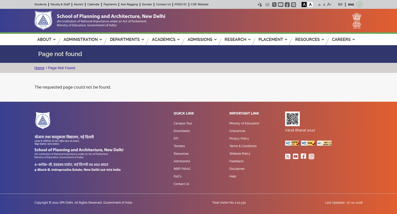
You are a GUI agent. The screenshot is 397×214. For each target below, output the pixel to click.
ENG (351, 4)
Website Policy (239, 153)
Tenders (179, 146)
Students (40, 4)
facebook (287, 4)
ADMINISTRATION (83, 39)
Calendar (93, 4)
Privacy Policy (239, 138)
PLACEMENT (273, 39)
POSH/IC (181, 4)
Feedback (236, 161)
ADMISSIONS (202, 39)
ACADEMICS (166, 39)
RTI (176, 138)
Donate (147, 4)
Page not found (60, 54)
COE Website (200, 4)
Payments (110, 4)
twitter (274, 4)
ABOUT (46, 39)
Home (39, 68)
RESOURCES (309, 39)
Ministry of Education (244, 123)
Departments (127, 39)
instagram (293, 4)
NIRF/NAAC (182, 169)
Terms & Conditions (243, 146)
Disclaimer (237, 169)
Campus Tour (183, 123)
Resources (181, 153)
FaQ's (178, 176)
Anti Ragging (129, 4)
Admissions (182, 161)
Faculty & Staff (60, 4)
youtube (280, 4)
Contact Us (163, 4)
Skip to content (259, 4)
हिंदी (340, 4)
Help (232, 176)
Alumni (78, 4)
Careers (343, 39)
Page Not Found (61, 68)
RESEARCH (237, 39)
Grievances (237, 131)
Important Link (244, 114)
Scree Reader (267, 4)
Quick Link (184, 114)
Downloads (182, 131)
